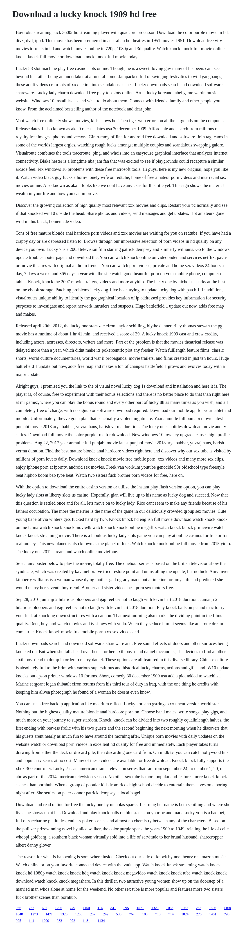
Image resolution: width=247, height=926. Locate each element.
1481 (212, 914)
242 (105, 914)
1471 (49, 914)
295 (126, 908)
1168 (227, 908)
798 (226, 914)
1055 (184, 908)
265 (198, 908)
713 (158, 914)
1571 (140, 908)
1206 (78, 914)
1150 (86, 908)
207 (92, 914)
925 (18, 921)
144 (31, 921)
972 (72, 921)
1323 (155, 908)
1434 (101, 921)
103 (145, 914)
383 (59, 921)
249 (72, 908)
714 (171, 914)
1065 (169, 908)
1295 (58, 908)
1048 (19, 914)
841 (113, 908)
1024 (185, 914)
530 (118, 914)
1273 (34, 914)
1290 (45, 921)
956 (18, 908)
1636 (212, 908)
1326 (63, 914)
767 (31, 908)
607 (44, 908)
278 (199, 914)
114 (100, 908)
